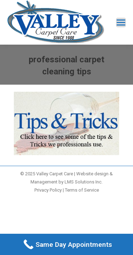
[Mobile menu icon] (121, 22)
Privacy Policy (48, 190)
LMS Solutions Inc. (83, 182)
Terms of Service (82, 190)
